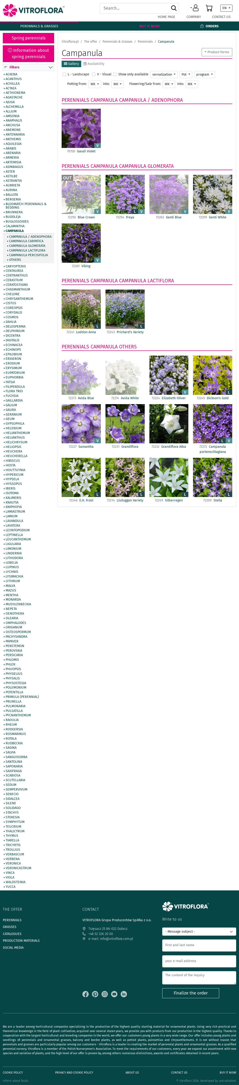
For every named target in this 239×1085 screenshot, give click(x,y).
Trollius (13, 850)
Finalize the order (191, 993)
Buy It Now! (150, 26)
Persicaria (14, 655)
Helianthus (15, 438)
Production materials (21, 941)
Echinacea (14, 345)
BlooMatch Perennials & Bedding (26, 206)
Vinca (10, 873)
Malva (10, 586)
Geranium (14, 414)
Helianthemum (18, 433)
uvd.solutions (227, 1080)
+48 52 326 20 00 (97, 934)
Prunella (13, 702)
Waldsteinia (15, 882)
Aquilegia (13, 144)
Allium (11, 111)
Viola (10, 877)
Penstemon (15, 646)
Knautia (12, 502)
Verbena (13, 859)
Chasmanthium (18, 289)
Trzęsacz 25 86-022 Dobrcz (104, 929)
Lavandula (14, 521)
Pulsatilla (14, 711)
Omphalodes (16, 623)
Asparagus (14, 167)
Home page (166, 17)
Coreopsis (14, 308)
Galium (11, 405)
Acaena (11, 74)
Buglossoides (17, 222)
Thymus (12, 836)
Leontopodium (18, 530)
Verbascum (15, 854)
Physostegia (16, 683)
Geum (10, 419)
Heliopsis (13, 447)
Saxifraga (14, 771)
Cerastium (14, 280)
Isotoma (12, 493)
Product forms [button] (218, 52)
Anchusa (13, 125)
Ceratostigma (17, 285)
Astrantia (14, 181)
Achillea (13, 84)
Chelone (13, 294)
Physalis (13, 678)
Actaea (11, 88)
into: (106, 84)
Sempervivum (16, 789)
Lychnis (12, 572)
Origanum (14, 628)
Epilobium (14, 354)
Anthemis (13, 139)
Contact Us (221, 17)
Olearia (12, 618)
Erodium (13, 364)
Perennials (75, 100)
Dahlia (11, 322)
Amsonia (12, 116)
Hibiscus (13, 461)
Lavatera (13, 526)
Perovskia (14, 651)
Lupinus (12, 567)
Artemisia (13, 162)
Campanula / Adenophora (30, 237)
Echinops (13, 350)
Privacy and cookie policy (74, 1072)
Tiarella (12, 841)
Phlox (10, 665)
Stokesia (13, 817)
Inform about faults (15, 1080)
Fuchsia (12, 396)
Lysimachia (14, 577)
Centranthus (17, 276)
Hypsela (12, 479)
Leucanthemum (18, 540)
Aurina (11, 190)
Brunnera (14, 212)
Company (193, 17)
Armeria (12, 158)
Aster (10, 172)
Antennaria (15, 134)
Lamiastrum (15, 512)
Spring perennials (29, 38)
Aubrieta (13, 186)
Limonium (13, 549)
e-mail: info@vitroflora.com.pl (107, 939)
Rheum (11, 725)
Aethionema (15, 93)
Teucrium (13, 827)
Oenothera (15, 614)
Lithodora (14, 558)
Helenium (13, 428)
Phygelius (14, 674)
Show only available (133, 74)
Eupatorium (15, 373)
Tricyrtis (13, 845)
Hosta (10, 465)
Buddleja (13, 217)
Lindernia (14, 553)
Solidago (13, 808)
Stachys (12, 813)
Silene (11, 803)
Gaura (11, 410)
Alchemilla (15, 107)
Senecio (12, 794)
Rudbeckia (14, 743)
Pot (184, 75)
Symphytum (15, 822)
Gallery (71, 64)
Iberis (10, 489)
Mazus (11, 590)
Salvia (10, 753)
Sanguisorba (16, 757)
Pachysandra (16, 637)
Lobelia (12, 563)
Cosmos (12, 317)
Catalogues (12, 934)
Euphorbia (14, 377)
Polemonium (16, 688)
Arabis (11, 148)
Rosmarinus (16, 734)
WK (93, 84)
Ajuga (10, 102)
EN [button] (225, 8)
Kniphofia (14, 507)
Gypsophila (15, 424)
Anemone (13, 130)
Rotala (11, 739)
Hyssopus (14, 484)
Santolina (14, 762)
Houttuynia (15, 470)
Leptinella (14, 535)
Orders (209, 26)
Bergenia (13, 199)
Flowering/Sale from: (145, 84)
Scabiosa (13, 776)
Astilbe (12, 176)
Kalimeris (13, 498)
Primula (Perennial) (22, 697)
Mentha (12, 595)
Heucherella (16, 456)
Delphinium (15, 331)
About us (132, 1072)
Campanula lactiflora (27, 250)
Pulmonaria (15, 706)
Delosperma (15, 327)
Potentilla (14, 692)
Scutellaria (15, 780)
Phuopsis (13, 669)
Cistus (11, 303)
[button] (195, 8)
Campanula (15, 231)
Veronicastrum (18, 868)
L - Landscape (78, 74)
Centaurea (14, 271)
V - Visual (104, 74)
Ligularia (13, 544)
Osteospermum (18, 632)
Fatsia (10, 382)
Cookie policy (13, 1072)
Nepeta (11, 609)
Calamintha (15, 226)
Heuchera (14, 452)
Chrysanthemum (19, 299)
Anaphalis (14, 121)
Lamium (12, 516)
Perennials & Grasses (39, 26)
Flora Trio (14, 391)
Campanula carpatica (26, 241)
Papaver (12, 641)
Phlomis (12, 660)
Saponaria (14, 766)
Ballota (12, 195)
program (203, 75)
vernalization (162, 75)
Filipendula (15, 387)
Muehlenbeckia (18, 604)
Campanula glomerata (27, 246)
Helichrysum (16, 442)
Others (15, 260)
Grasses (9, 927)
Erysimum (14, 368)
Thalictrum (15, 831)
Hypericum (14, 475)
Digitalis (12, 341)
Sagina (11, 748)
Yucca (10, 887)
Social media (13, 948)
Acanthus (14, 79)
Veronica (13, 864)
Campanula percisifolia (28, 255)
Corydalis (14, 313)
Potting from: (77, 84)
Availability (94, 64)
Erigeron (13, 359)
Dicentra (13, 336)
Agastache (14, 98)
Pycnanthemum (18, 716)
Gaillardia (14, 400)
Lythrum (13, 581)
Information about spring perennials (28, 53)
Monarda (13, 600)
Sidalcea (12, 799)
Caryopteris (16, 266)
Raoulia (12, 720)
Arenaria (13, 153)
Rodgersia (14, 729)
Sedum (11, 785)
